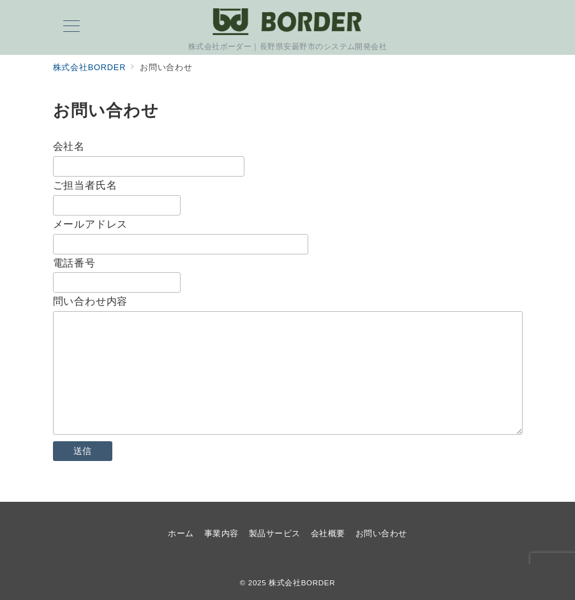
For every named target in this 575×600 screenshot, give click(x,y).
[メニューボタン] (71, 27)
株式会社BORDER (302, 582)
